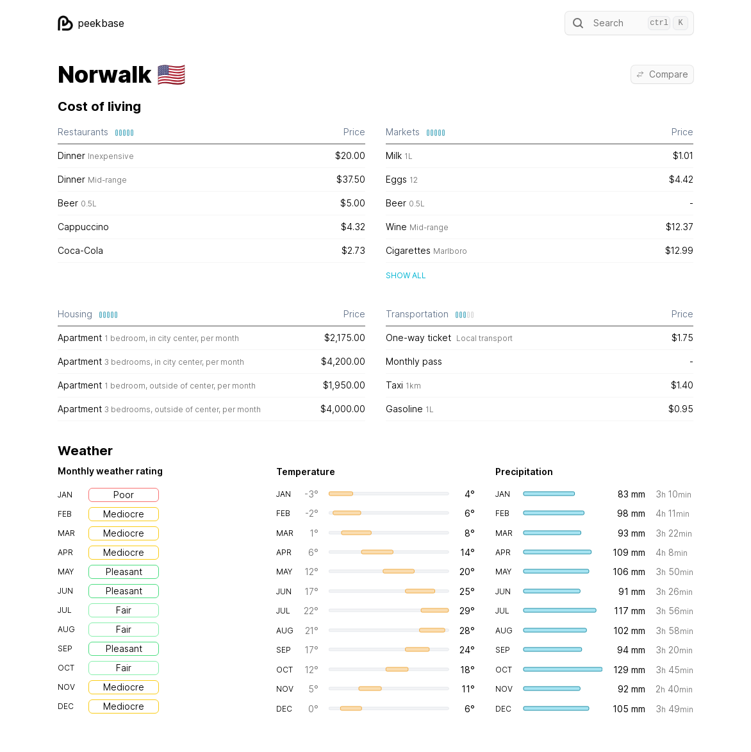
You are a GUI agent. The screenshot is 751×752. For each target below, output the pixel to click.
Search (629, 23)
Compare (662, 74)
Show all (406, 275)
